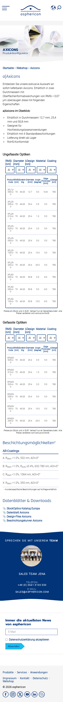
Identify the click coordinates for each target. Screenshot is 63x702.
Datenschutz (40, 678)
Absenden (13, 646)
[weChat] (42, 696)
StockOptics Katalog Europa (23, 508)
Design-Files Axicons (19, 516)
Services (22, 672)
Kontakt (24, 678)
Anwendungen (39, 672)
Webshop (22, 68)
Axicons (35, 68)
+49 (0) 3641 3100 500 (32, 585)
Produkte (8, 672)
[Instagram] (13, 696)
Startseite (8, 68)
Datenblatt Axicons (18, 512)
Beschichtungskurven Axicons (24, 520)
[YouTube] (28, 696)
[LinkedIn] (35, 696)
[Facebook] (6, 696)
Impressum (10, 678)
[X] (20, 696)
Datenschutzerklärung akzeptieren (29, 639)
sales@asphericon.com (32, 592)
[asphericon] (31, 15)
